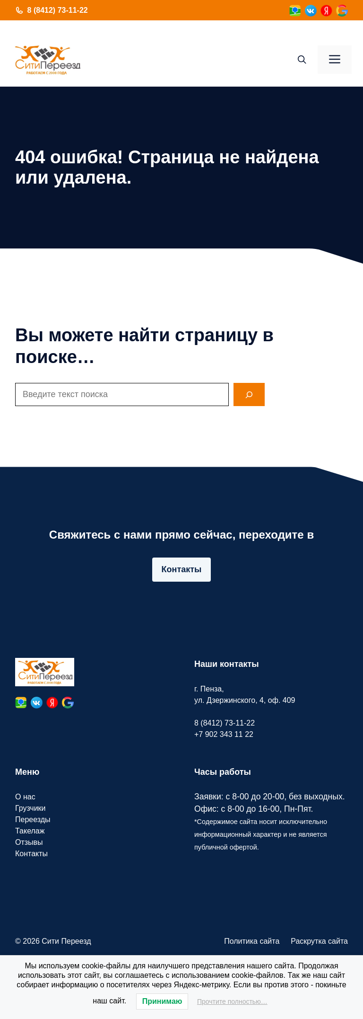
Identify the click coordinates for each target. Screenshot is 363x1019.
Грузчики (30, 808)
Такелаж (29, 831)
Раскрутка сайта (319, 941)
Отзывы (29, 842)
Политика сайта (251, 941)
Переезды (33, 819)
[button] (302, 59)
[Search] (249, 394)
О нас (25, 797)
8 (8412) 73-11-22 (57, 10)
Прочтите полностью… (232, 1001)
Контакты (182, 569)
